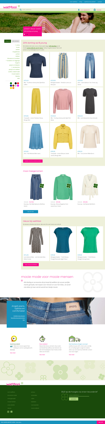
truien (18, 47)
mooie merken (12, 407)
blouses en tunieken (13, 58)
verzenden (34, 401)
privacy (33, 397)
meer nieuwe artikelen (31, 264)
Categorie (7, 41)
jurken (18, 54)
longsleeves (16, 52)
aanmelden (73, 404)
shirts (18, 45)
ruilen (32, 404)
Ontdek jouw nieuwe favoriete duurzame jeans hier (18, 318)
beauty (18, 76)
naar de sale (30, 211)
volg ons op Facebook (12, 417)
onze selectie (11, 410)
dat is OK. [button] (101, 422)
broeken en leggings (13, 60)
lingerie (17, 63)
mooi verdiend (35, 414)
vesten (18, 49)
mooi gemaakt (11, 404)
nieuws (9, 414)
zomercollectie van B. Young (35, 48)
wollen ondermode (14, 71)
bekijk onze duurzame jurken (33, 161)
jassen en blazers (14, 65)
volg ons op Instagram (8, 417)
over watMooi (11, 397)
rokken (17, 56)
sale (18, 78)
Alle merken (15, 41)
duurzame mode (12, 401)
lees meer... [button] (19, 422)
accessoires (16, 67)
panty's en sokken (14, 69)
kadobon (33, 407)
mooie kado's (16, 74)
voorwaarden (35, 410)
